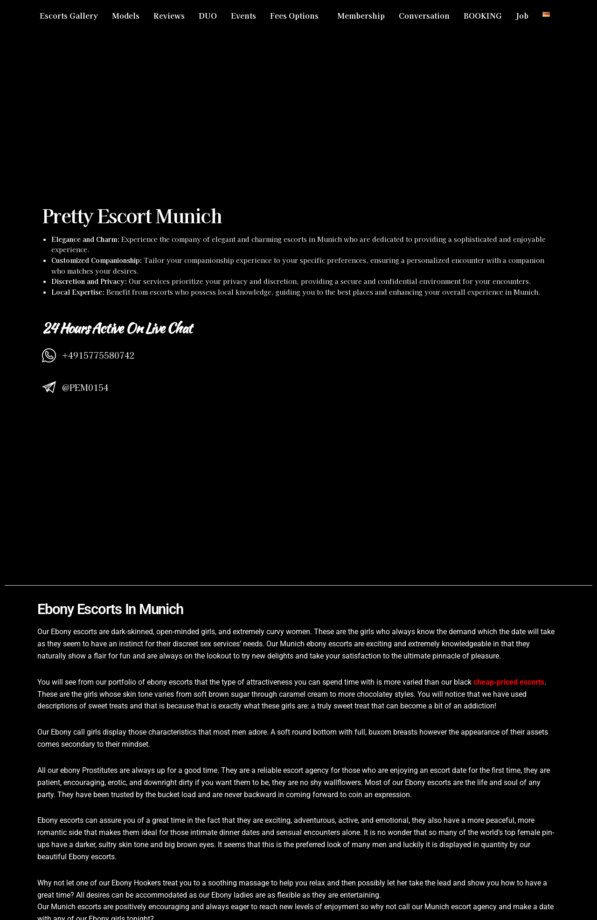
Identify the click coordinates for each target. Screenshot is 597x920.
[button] (296, 15)
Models (125, 15)
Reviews (169, 15)
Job (522, 15)
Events (243, 15)
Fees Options (294, 15)
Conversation (424, 15)
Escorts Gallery (69, 15)
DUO (208, 15)
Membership (361, 15)
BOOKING (483, 15)
